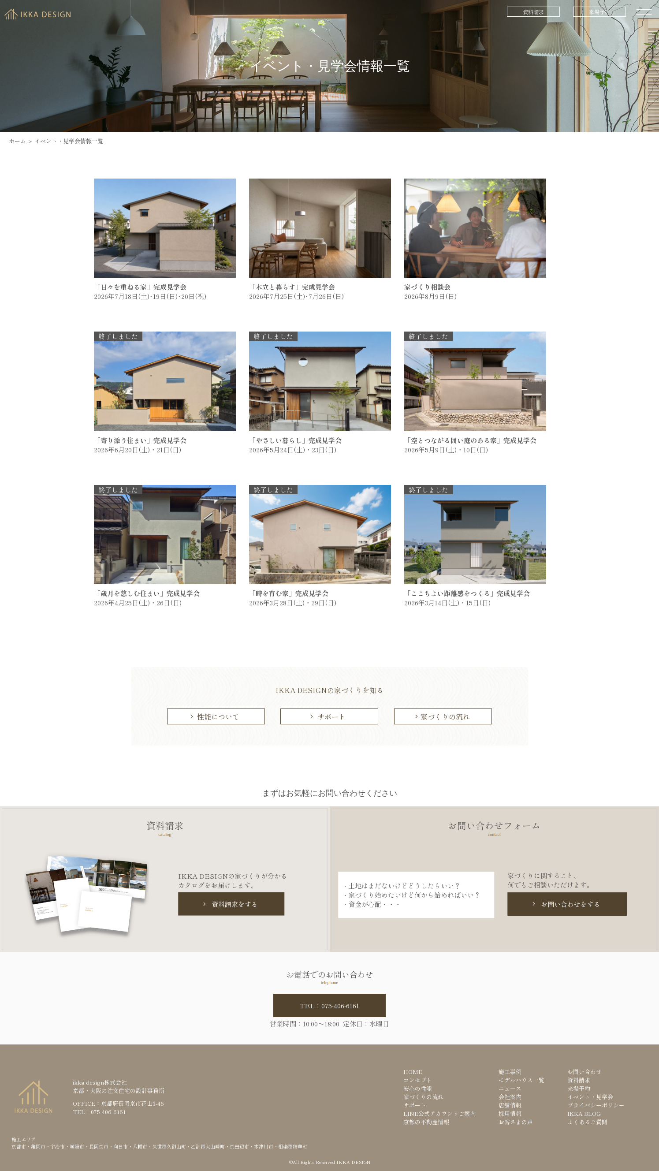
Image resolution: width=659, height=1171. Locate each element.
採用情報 (510, 1113)
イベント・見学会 (590, 1097)
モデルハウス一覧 (521, 1080)
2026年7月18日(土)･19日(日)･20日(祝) (150, 296)
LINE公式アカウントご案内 (439, 1113)
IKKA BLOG (584, 1113)
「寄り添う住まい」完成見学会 (143, 440)
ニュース (510, 1088)
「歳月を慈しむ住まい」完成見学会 (150, 593)
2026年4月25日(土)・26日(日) (138, 602)
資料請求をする (235, 904)
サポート (331, 716)
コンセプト (417, 1080)
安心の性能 (417, 1088)
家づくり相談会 (427, 286)
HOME (412, 1071)
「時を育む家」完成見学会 (292, 593)
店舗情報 (510, 1105)
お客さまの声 (516, 1122)
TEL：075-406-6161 (329, 1005)
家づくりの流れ (445, 716)
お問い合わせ (584, 1071)
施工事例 (510, 1071)
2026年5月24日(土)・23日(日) (292, 449)
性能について (218, 716)
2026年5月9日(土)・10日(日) (446, 449)
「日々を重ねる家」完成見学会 (143, 286)
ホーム (17, 141)
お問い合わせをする (570, 904)
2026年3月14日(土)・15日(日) (447, 602)
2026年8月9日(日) (430, 296)
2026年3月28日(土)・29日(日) (292, 602)
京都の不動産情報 (426, 1122)
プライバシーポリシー (596, 1105)
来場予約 (599, 11)
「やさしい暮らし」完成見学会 (298, 440)
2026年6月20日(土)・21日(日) (137, 449)
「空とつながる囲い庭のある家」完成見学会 (473, 440)
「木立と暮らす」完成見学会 (295, 286)
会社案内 (510, 1097)
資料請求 (533, 11)
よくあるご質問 (587, 1122)
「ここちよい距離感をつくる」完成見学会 (470, 593)
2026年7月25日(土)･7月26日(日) (296, 296)
